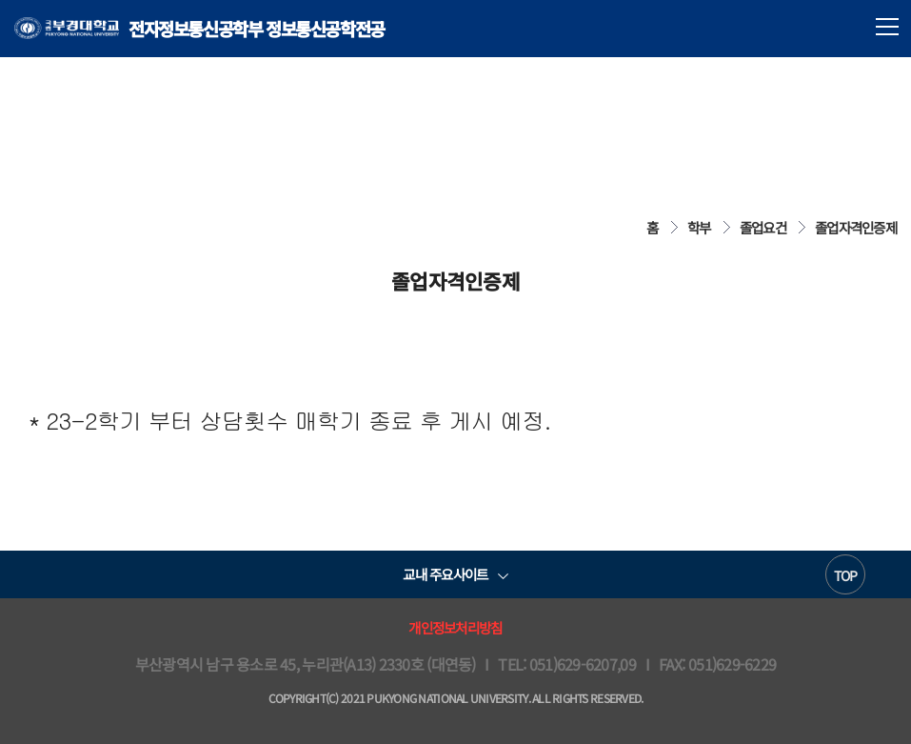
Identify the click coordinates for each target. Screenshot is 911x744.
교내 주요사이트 (445, 574)
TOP (846, 575)
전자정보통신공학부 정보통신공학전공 (199, 28)
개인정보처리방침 (455, 627)
